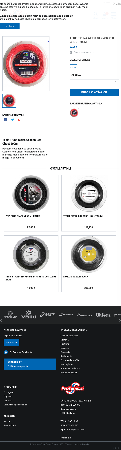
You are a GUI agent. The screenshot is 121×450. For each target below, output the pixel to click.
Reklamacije (66, 356)
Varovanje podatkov (70, 368)
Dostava (64, 339)
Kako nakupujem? (69, 335)
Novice (7, 421)
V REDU (10, 25)
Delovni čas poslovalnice (15, 404)
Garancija (65, 352)
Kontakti (8, 400)
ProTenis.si (65, 437)
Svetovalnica (10, 425)
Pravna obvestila (68, 372)
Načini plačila (66, 364)
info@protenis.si (77, 429)
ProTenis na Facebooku (21, 352)
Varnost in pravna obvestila (77, 444)
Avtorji (116, 448)
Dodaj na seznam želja (82, 52)
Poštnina (64, 344)
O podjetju (9, 392)
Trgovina (8, 396)
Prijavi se (11, 342)
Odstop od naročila (69, 360)
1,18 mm (73, 68)
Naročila (64, 348)
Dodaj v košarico (94, 92)
